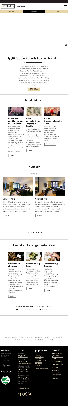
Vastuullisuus (49, 340)
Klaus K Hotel (38, 363)
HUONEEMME (34, 89)
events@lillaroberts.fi (23, 379)
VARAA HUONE (34, 11)
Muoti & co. (28, 340)
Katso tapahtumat (50, 144)
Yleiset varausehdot (57, 364)
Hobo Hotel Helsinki (40, 360)
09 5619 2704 (22, 361)
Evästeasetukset (56, 373)
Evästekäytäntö (56, 370)
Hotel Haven (38, 358)
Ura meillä (55, 367)
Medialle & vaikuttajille (24, 388)
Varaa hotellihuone (57, 353)
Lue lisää (12, 155)
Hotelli (7, 338)
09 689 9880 (56, 11)
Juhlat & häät (58, 338)
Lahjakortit (39, 340)
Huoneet (15, 338)
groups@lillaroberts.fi (23, 371)
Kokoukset (18, 340)
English (21, 6)
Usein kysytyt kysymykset (58, 361)
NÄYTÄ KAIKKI (34, 174)
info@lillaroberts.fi (23, 357)
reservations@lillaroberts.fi (25, 363)
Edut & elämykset (27, 338)
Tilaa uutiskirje (5, 360)
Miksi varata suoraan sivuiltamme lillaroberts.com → (34, 310)
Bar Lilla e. (47, 338)
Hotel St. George (39, 357)
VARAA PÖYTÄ (11, 11)
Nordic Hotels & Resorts (41, 368)
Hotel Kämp (38, 355)
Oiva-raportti (55, 378)
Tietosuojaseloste (56, 374)
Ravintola (38, 338)
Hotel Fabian (38, 362)
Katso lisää (7, 215)
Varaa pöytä (55, 355)
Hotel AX (37, 365)
